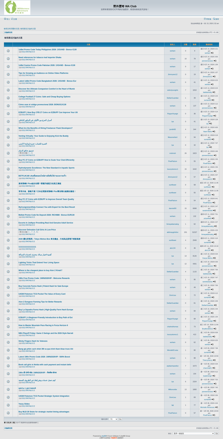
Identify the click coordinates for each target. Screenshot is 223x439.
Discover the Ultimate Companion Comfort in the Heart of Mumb (47, 89)
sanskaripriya (208, 282)
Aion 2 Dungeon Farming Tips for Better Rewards (40, 302)
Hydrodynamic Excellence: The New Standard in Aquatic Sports (47, 168)
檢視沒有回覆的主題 (11, 29)
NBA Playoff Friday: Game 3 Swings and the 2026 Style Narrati (46, 333)
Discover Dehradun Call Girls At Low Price (37, 230)
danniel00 (172, 208)
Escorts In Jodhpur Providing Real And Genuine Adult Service (46, 223)
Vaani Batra (207, 131)
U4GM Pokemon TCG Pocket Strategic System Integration (44, 396)
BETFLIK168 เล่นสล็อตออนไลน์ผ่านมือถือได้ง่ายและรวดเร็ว (42, 176)
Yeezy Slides (24, 404)
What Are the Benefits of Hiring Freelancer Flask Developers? (46, 128)
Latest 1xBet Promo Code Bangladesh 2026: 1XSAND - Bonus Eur (47, 81)
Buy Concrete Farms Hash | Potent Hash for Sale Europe (43, 286)
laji (173, 405)
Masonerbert (172, 137)
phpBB (103, 436)
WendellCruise (172, 350)
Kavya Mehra (208, 258)
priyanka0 (207, 218)
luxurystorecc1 (172, 169)
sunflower (172, 185)
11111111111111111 (27, 247)
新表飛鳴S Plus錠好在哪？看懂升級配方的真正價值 (40, 183)
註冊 (14, 19)
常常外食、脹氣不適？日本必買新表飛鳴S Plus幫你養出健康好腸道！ (47, 191)
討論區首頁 (8, 32)
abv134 (172, 248)
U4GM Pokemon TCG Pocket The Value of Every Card (42, 294)
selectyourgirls (172, 90)
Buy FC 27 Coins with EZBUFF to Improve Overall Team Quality (46, 199)
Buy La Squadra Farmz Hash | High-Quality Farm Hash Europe (46, 310)
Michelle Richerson (207, 407)
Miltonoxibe (172, 389)
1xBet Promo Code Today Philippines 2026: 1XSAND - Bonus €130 (48, 50)
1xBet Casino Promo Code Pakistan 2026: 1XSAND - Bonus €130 (47, 65)
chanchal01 (207, 368)
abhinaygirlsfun (172, 232)
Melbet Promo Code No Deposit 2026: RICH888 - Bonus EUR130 (47, 215)
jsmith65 (173, 129)
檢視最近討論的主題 (28, 29)
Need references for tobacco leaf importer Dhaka (40, 57)
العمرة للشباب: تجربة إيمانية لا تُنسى (33, 144)
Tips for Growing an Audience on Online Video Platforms (43, 73)
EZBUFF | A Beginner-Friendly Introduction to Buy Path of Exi (46, 317)
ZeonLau (172, 295)
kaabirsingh (207, 376)
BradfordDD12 (207, 329)
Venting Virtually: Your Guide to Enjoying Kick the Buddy (44, 136)
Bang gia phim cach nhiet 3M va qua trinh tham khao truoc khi (46, 349)
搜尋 (216, 19)
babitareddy (207, 92)
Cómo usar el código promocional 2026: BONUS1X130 (42, 104)
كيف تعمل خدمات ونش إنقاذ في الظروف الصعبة (37, 380)
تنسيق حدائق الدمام (26, 151)
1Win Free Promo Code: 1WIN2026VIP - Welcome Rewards (44, 278)
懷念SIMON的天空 (28, 52)
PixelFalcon (172, 161)
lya (173, 121)
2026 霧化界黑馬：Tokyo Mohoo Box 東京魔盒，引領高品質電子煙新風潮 (49, 239)
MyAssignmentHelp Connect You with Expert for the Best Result (47, 207)
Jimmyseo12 (172, 74)
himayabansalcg (172, 224)
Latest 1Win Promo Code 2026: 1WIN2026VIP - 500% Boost (44, 357)
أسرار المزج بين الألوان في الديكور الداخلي (35, 120)
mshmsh (172, 153)
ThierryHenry (208, 360)
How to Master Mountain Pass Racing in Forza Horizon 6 (43, 325)
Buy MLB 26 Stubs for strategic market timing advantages (44, 412)
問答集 (207, 19)
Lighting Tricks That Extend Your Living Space (39, 262)
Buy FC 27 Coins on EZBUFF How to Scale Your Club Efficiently (46, 160)
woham (172, 51)
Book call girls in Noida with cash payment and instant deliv (45, 365)
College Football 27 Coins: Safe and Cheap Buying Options (45, 97)
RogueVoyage (172, 114)
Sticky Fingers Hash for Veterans (33, 341)
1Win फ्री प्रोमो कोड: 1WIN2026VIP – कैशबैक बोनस (38, 373)
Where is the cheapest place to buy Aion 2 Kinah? (40, 270)
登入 (7, 19)
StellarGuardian (172, 98)
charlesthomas (172, 327)
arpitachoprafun (172, 366)
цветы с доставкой (27, 388)
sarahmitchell (208, 210)
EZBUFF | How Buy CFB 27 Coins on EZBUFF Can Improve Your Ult (48, 112)
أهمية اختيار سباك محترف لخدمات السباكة (35, 255)
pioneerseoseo (207, 61)
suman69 (207, 100)
